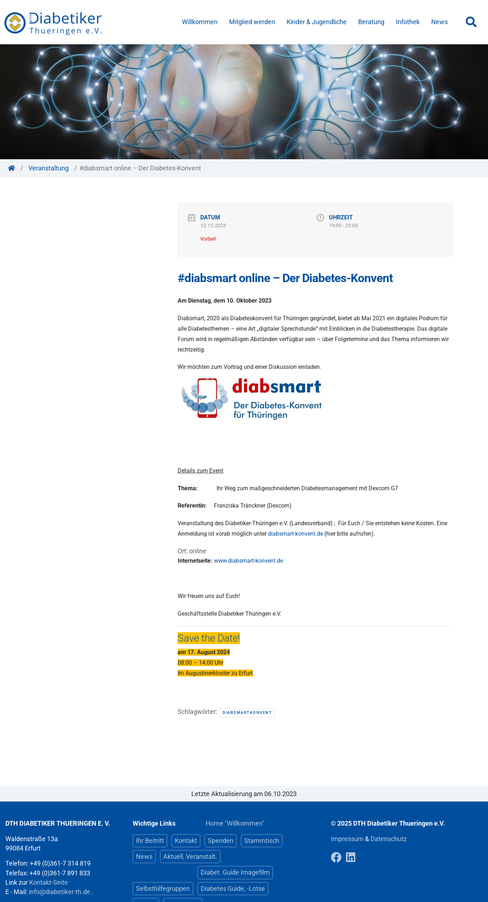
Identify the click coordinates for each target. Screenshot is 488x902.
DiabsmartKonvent (247, 712)
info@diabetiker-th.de (59, 892)
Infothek (408, 22)
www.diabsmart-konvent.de (248, 560)
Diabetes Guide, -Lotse (233, 888)
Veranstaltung (48, 168)
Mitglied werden (252, 22)
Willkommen (200, 22)
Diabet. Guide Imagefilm (235, 872)
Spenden (220, 840)
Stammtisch (261, 840)
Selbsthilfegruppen (163, 888)
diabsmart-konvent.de (295, 533)
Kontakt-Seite (48, 882)
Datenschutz (388, 839)
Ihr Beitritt (150, 840)
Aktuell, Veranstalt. (190, 856)
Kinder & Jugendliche (317, 22)
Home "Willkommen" (235, 823)
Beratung (371, 22)
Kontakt (186, 840)
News (439, 22)
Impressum (348, 839)
